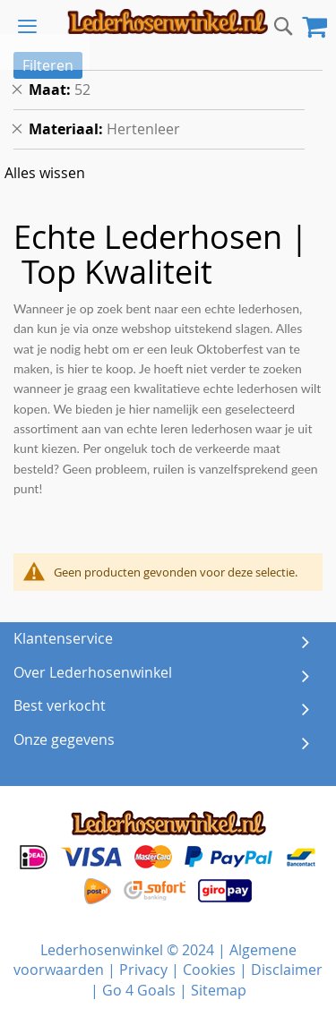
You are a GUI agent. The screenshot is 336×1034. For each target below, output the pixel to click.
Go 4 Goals (139, 990)
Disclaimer (287, 969)
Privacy (143, 969)
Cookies (209, 969)
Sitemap (218, 990)
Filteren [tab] (47, 65)
